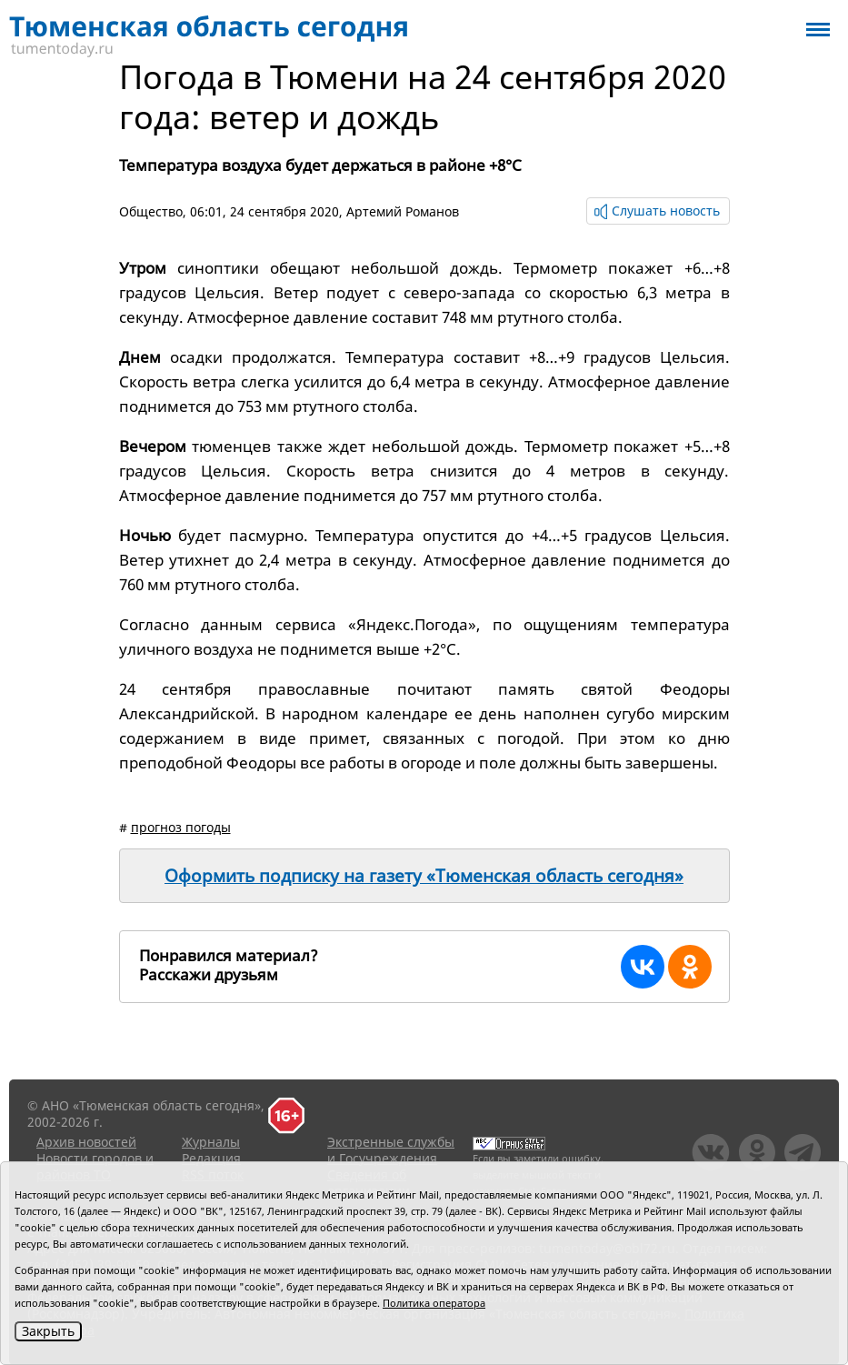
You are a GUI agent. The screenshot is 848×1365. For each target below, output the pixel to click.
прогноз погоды (181, 827)
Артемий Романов (402, 211)
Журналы (211, 1141)
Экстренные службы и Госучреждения (390, 1150)
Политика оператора (434, 1303)
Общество (151, 211)
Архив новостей (86, 1141)
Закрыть (48, 1331)
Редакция (211, 1158)
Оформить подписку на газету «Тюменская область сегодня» (424, 876)
